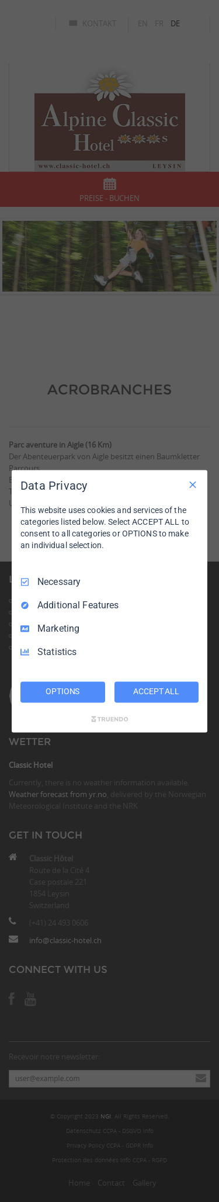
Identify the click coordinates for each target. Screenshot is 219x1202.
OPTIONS (62, 691)
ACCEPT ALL (156, 691)
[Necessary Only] (192, 484)
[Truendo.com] (109, 718)
